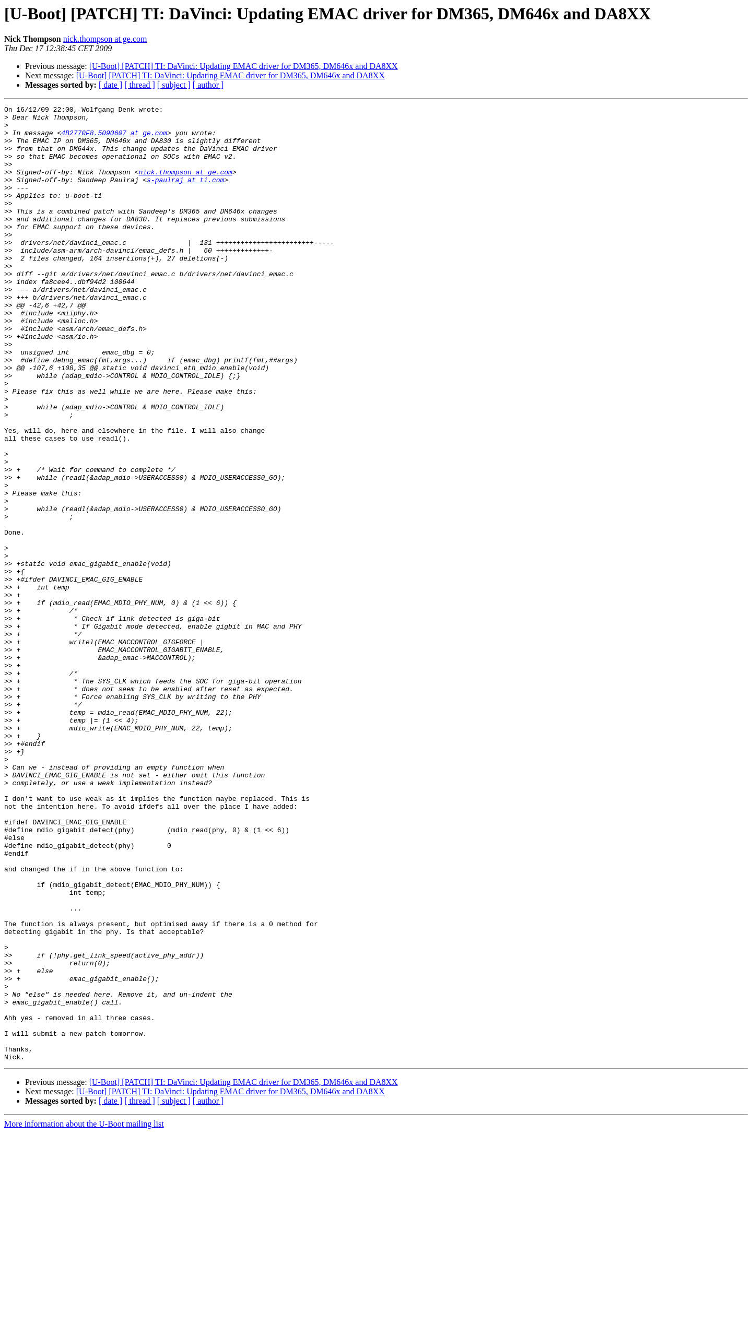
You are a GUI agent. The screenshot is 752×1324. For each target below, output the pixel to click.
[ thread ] (139, 84)
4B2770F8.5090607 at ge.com (114, 139)
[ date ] (110, 84)
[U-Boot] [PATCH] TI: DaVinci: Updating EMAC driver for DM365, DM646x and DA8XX (243, 66)
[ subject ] (174, 84)
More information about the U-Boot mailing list (84, 1314)
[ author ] (208, 84)
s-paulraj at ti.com (185, 195)
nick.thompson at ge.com (105, 38)
